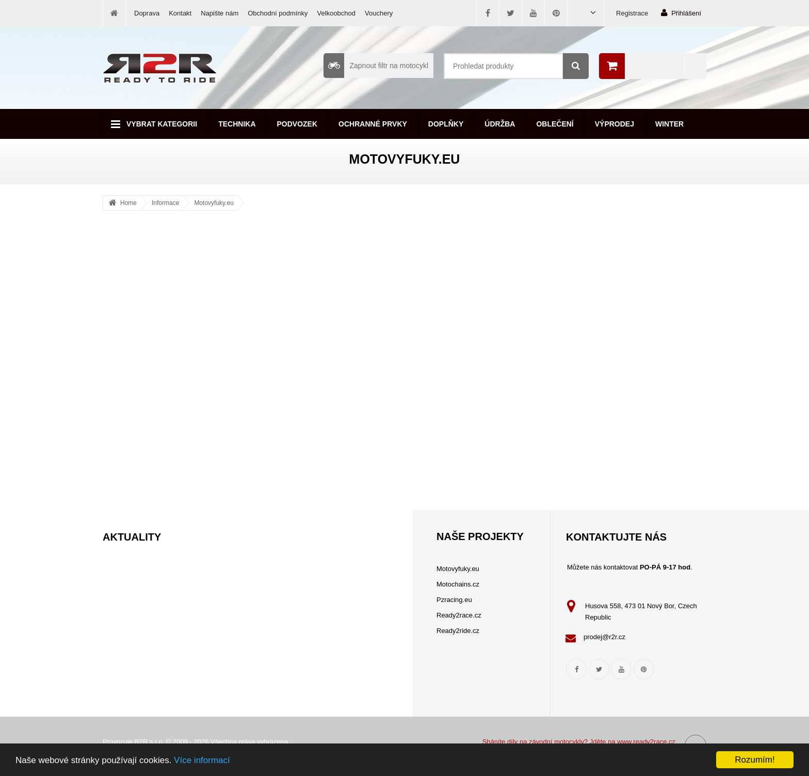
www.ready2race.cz (646, 742)
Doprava (146, 13)
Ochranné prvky (372, 124)
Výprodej (614, 124)
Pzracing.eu (454, 600)
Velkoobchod (336, 13)
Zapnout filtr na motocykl (375, 65)
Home (128, 203)
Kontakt (180, 13)
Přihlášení (681, 12)
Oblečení (554, 124)
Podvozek (297, 124)
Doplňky (445, 124)
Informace (165, 203)
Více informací (202, 760)
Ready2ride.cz (457, 631)
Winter (669, 124)
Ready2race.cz (458, 615)
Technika (236, 124)
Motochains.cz (457, 584)
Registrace (632, 13)
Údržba (499, 124)
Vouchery (379, 13)
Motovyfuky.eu (213, 203)
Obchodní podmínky (278, 13)
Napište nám (219, 13)
